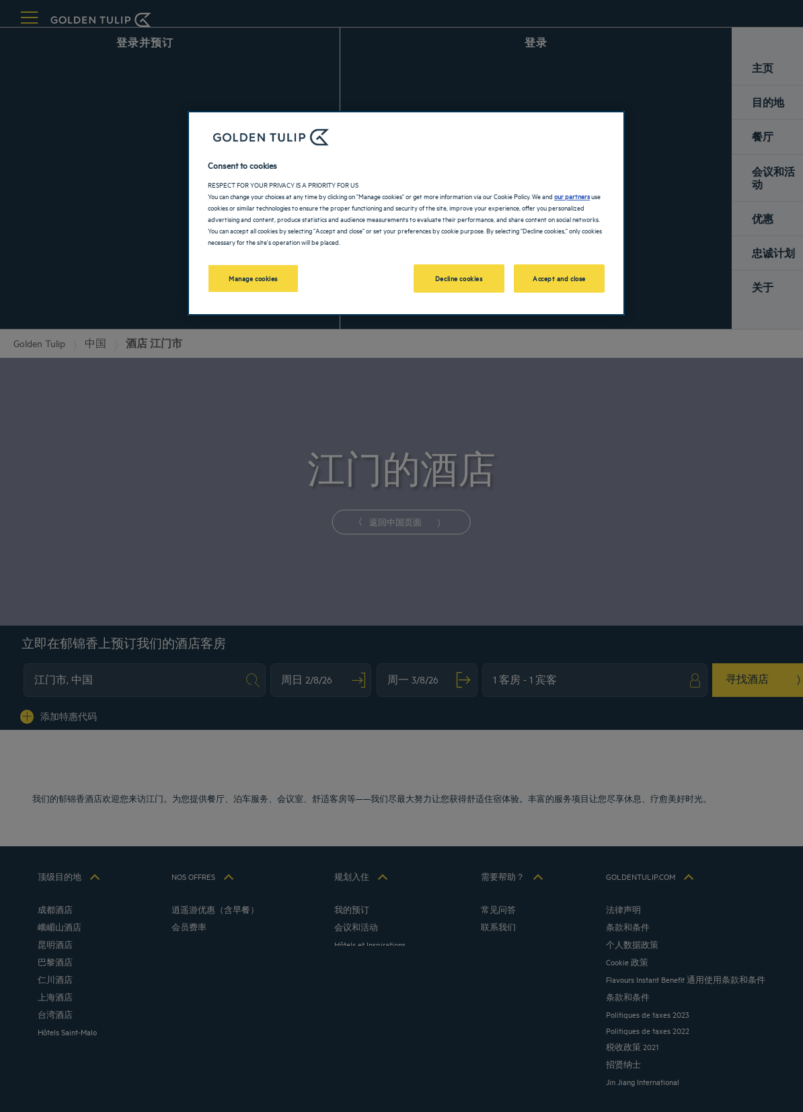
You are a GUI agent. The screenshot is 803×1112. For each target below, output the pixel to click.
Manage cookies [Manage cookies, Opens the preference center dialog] (253, 277)
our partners (572, 195)
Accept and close (559, 277)
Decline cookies (459, 277)
